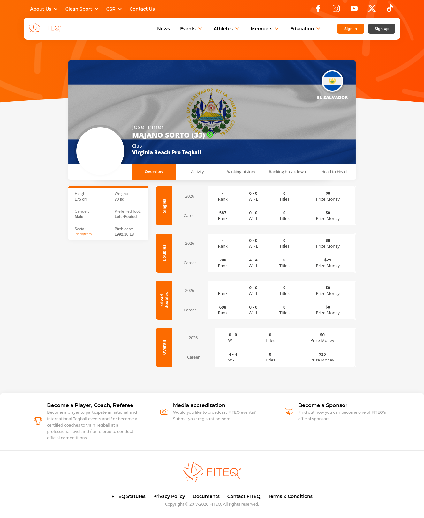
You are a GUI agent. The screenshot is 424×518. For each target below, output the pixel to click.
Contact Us (142, 9)
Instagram (83, 234)
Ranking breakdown (287, 172)
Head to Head (334, 172)
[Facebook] (318, 10)
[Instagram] (336, 10)
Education (306, 29)
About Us (44, 9)
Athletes (227, 29)
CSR (114, 9)
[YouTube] (354, 10)
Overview (154, 171)
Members (265, 29)
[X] (372, 10)
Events (191, 29)
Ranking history (240, 172)
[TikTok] (390, 10)
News (163, 29)
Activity (197, 172)
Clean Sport (82, 9)
